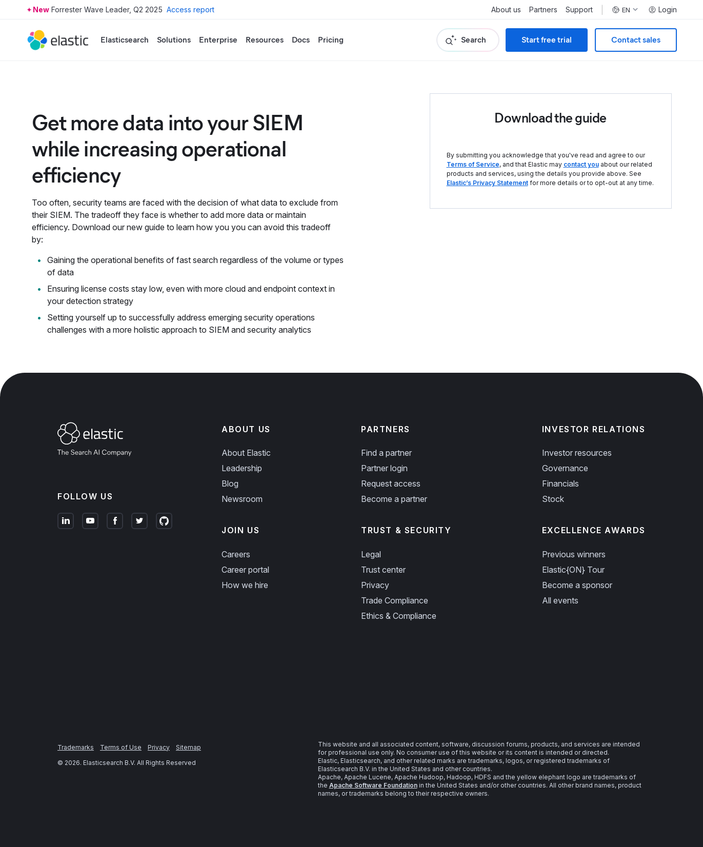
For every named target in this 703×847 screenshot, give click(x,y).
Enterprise (218, 40)
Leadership (242, 468)
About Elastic (246, 453)
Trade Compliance (394, 600)
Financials (560, 483)
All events (560, 600)
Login (662, 10)
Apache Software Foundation (373, 785)
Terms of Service (473, 164)
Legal (371, 554)
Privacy (375, 585)
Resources (265, 40)
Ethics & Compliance (398, 616)
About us (506, 9)
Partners (543, 9)
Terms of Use (121, 747)
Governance (565, 468)
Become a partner (394, 499)
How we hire (245, 585)
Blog (230, 483)
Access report (190, 9)
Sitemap (188, 747)
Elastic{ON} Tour (573, 569)
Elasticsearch (125, 40)
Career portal (245, 569)
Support (579, 9)
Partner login (384, 468)
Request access (390, 483)
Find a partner (386, 453)
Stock (553, 499)
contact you (581, 164)
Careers (236, 554)
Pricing (331, 40)
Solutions (174, 40)
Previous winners (574, 554)
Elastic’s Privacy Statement (487, 183)
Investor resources (577, 453)
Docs (301, 40)
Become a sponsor (577, 585)
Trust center (383, 569)
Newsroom (242, 499)
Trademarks (75, 747)
